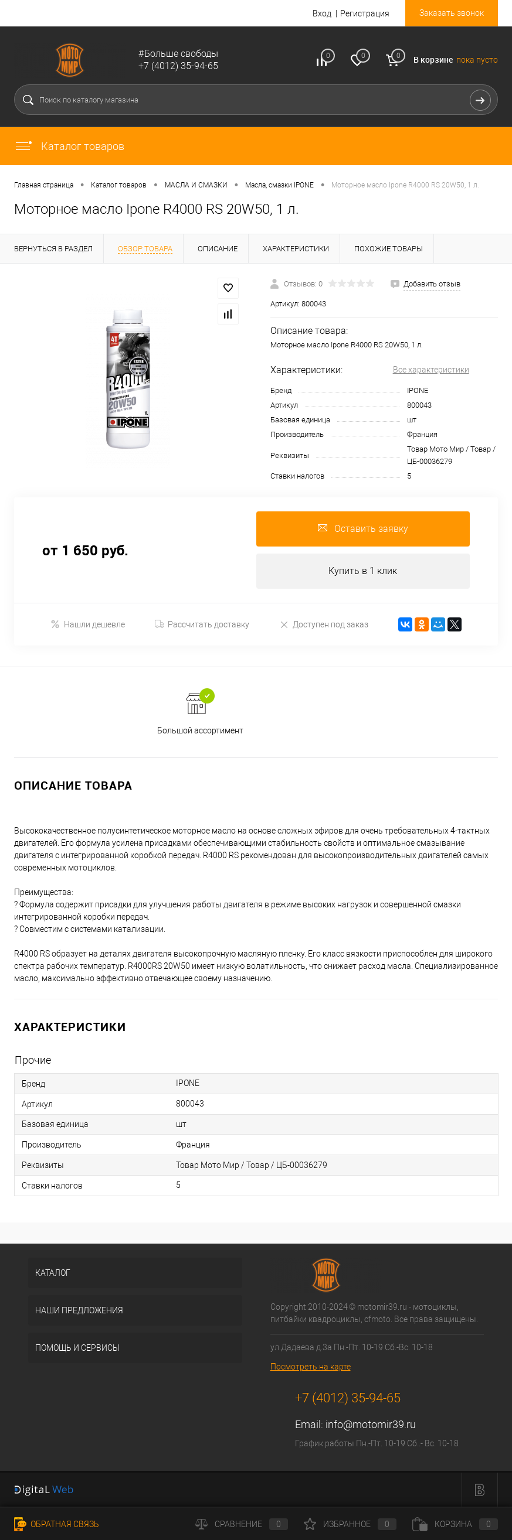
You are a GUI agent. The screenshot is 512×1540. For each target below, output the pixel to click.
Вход (322, 13)
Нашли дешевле (87, 624)
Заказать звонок (451, 13)
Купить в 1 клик (362, 570)
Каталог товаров (69, 146)
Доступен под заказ (323, 624)
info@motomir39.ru (370, 1424)
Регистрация (364, 13)
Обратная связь (56, 1524)
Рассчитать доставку (202, 624)
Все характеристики (431, 369)
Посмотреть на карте (310, 1366)
